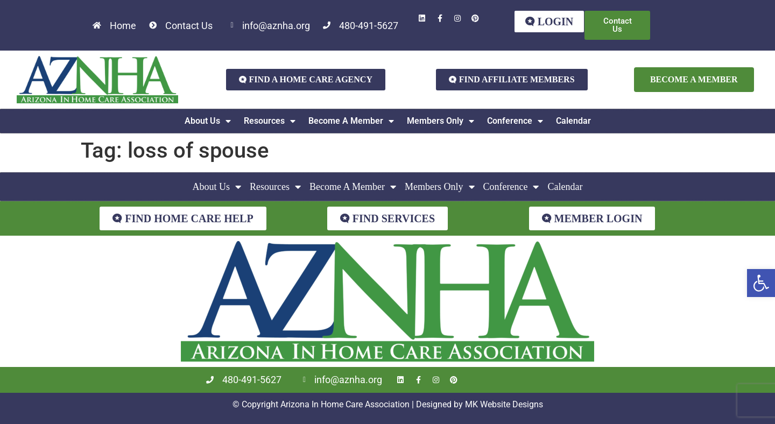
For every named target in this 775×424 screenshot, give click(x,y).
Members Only (440, 121)
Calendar (573, 121)
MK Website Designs (504, 404)
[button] (761, 283)
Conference (515, 121)
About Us (208, 121)
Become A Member (351, 121)
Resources (269, 121)
